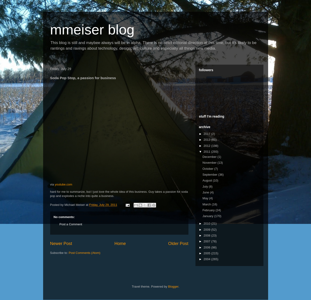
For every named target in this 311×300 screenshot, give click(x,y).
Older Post (178, 243)
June (206, 192)
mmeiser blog (92, 29)
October (208, 168)
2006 (207, 247)
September (210, 174)
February (209, 210)
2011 (207, 151)
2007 (207, 241)
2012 (207, 146)
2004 (207, 259)
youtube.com (63, 184)
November (209, 162)
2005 (207, 253)
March (207, 204)
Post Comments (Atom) (84, 253)
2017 (207, 134)
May (205, 198)
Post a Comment (71, 224)
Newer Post (61, 243)
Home (120, 243)
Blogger (173, 286)
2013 (207, 139)
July (205, 186)
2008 (207, 235)
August (207, 180)
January (208, 216)
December (209, 157)
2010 (207, 223)
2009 (207, 229)
